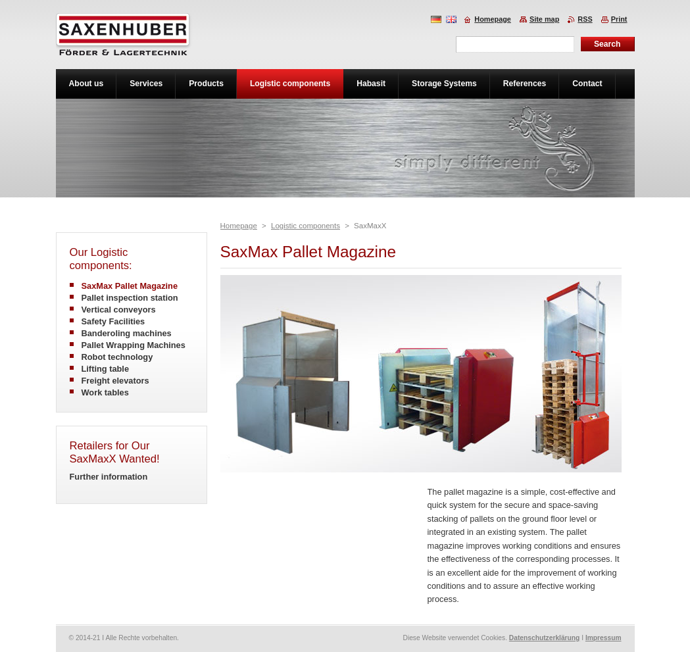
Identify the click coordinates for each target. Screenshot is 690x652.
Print (619, 19)
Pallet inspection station (130, 298)
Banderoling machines (127, 333)
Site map (544, 19)
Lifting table (106, 369)
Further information (109, 477)
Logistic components (305, 226)
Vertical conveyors (119, 309)
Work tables (105, 392)
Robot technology (117, 357)
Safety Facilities (113, 321)
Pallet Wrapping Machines (133, 345)
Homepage (238, 226)
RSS (585, 19)
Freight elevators (115, 381)
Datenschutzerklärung (544, 637)
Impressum (603, 637)
